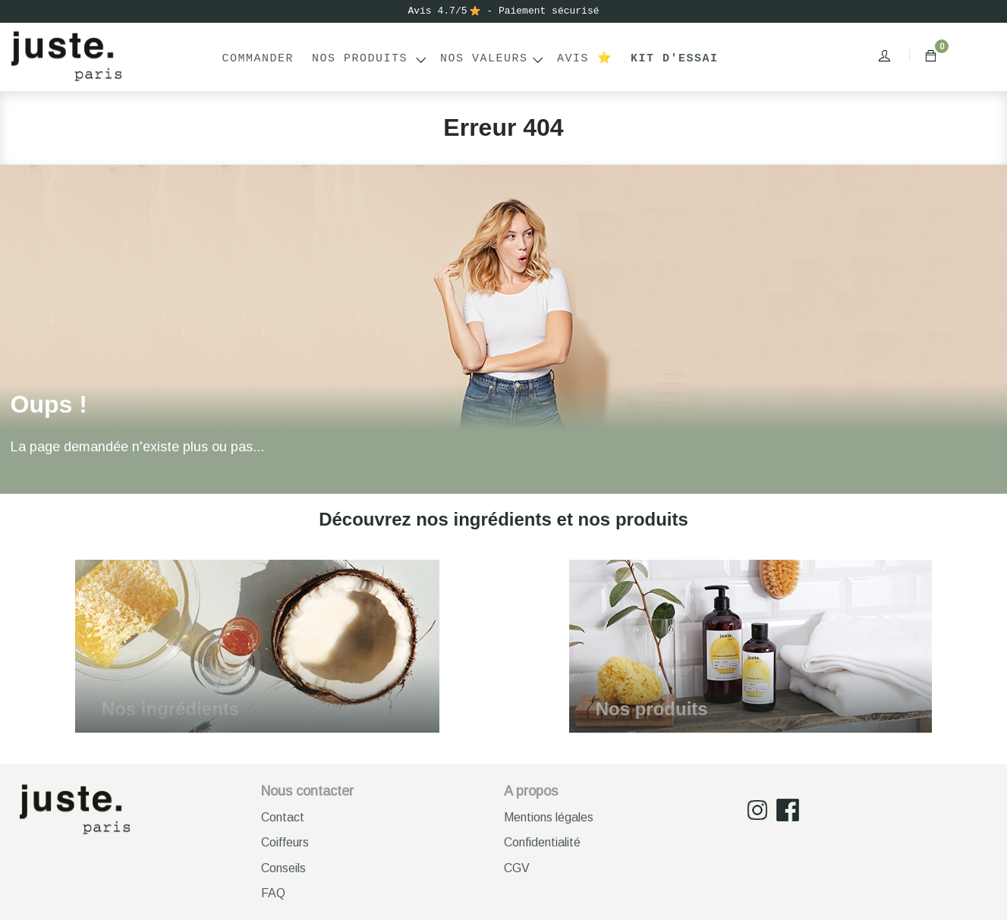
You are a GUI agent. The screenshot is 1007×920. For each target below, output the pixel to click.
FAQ (273, 893)
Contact (282, 817)
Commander (258, 58)
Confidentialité (542, 842)
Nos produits (360, 58)
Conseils (283, 868)
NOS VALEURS (484, 58)
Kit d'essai (675, 58)
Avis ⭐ (584, 58)
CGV (517, 868)
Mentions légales (548, 817)
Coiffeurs (285, 842)
